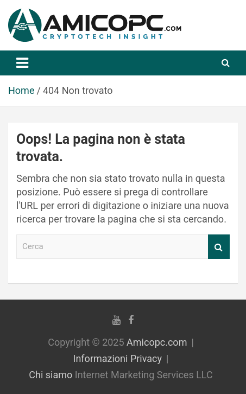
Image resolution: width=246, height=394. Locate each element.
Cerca (219, 246)
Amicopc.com (157, 342)
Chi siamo (50, 374)
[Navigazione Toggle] (22, 62)
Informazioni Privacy (117, 358)
